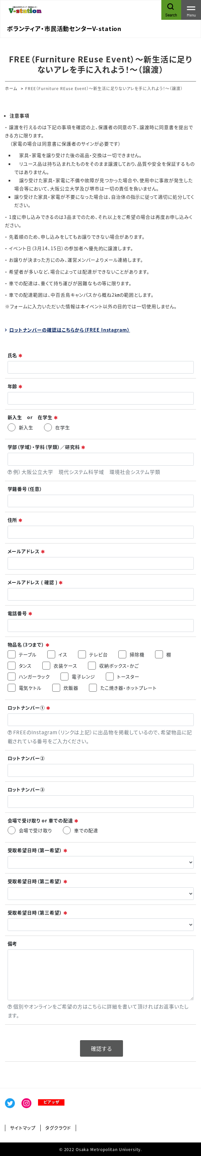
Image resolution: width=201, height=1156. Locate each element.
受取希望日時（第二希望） (38, 881)
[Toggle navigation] (191, 10)
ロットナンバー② (26, 758)
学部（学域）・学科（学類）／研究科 (47, 447)
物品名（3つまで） (29, 645)
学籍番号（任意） (25, 489)
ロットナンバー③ (26, 789)
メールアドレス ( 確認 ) (35, 582)
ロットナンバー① (29, 708)
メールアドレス (27, 551)
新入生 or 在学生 (33, 417)
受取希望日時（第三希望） (38, 912)
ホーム (11, 88)
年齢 (15, 386)
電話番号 (20, 613)
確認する (101, 1048)
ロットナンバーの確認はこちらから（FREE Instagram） (69, 329)
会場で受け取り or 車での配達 (43, 820)
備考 (13, 944)
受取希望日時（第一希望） (38, 850)
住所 (15, 520)
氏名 (15, 355)
